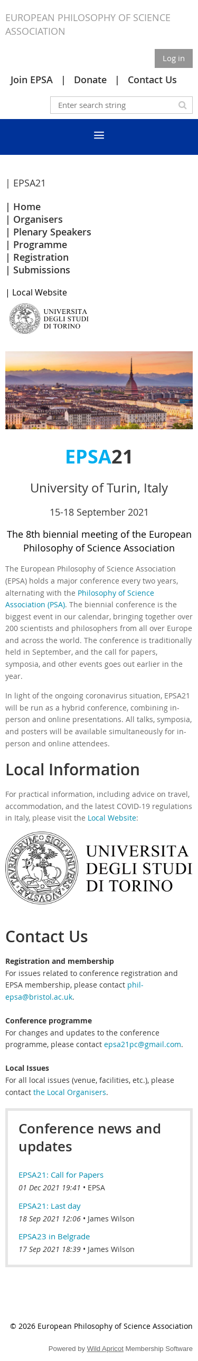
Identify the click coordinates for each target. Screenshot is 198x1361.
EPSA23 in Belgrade (54, 1236)
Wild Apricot (105, 1349)
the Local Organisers (69, 1092)
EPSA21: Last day (49, 1205)
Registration (41, 257)
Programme (40, 244)
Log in (174, 58)
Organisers (38, 219)
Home (27, 206)
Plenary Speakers (52, 231)
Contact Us (152, 79)
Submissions (41, 269)
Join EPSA (32, 79)
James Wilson (111, 1219)
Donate (90, 79)
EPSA (96, 1187)
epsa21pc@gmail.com (142, 1044)
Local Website (112, 818)
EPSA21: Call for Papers (60, 1174)
